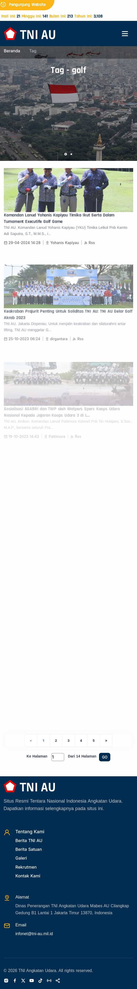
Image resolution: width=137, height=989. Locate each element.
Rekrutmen (26, 867)
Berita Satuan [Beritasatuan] (28, 849)
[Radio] (49, 981)
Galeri (21, 858)
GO (104, 757)
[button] (65, 154)
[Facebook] (14, 981)
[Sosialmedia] (57, 981)
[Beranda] (29, 33)
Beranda (12, 50)
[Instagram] (6, 981)
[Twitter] (23, 981)
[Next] (106, 740)
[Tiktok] (40, 981)
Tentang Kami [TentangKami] (29, 831)
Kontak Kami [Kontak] (27, 875)
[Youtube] (31, 981)
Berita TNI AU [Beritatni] (28, 840)
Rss (89, 247)
